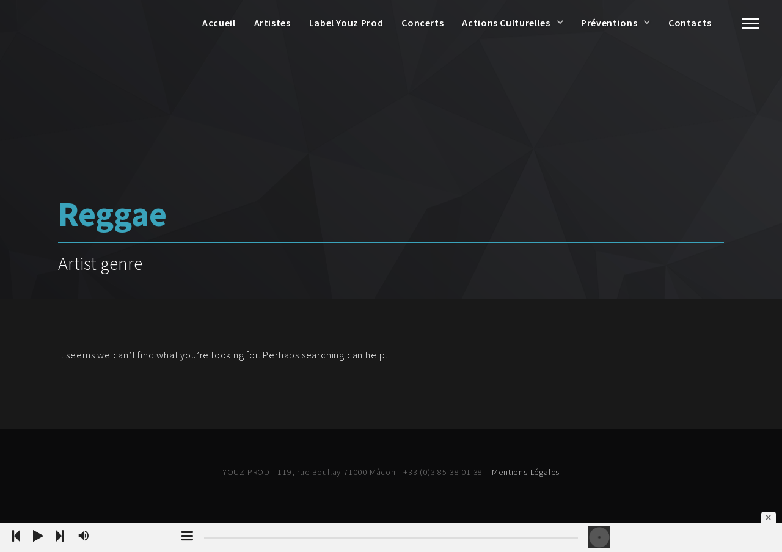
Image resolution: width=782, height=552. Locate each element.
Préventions (609, 22)
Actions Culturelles (506, 22)
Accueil (218, 22)
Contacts (690, 22)
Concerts (422, 22)
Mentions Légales (526, 472)
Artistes (272, 22)
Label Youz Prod (346, 22)
